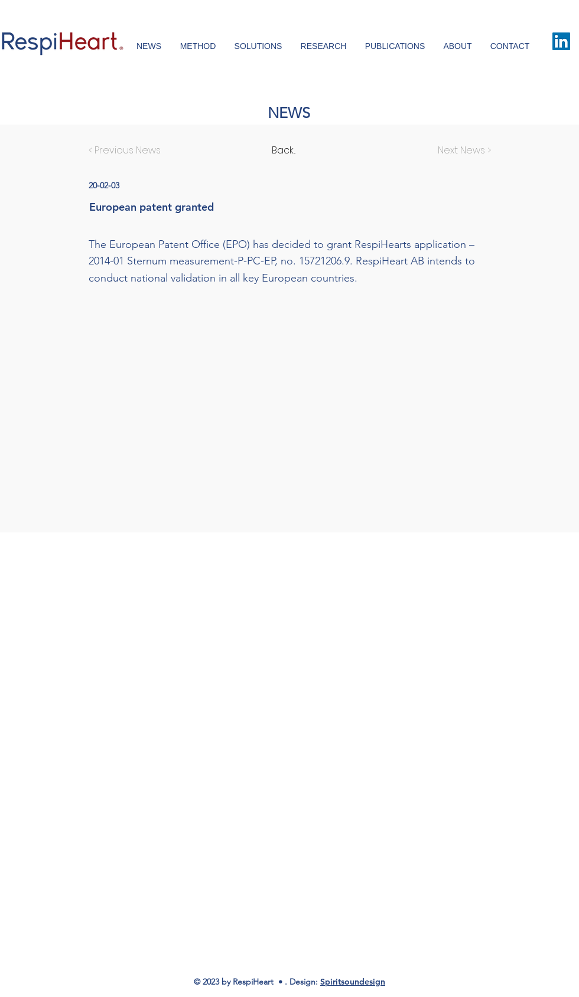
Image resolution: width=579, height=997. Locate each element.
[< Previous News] (128, 150)
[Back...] (311, 150)
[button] (510, 46)
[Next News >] (461, 150)
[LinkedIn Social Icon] (561, 41)
